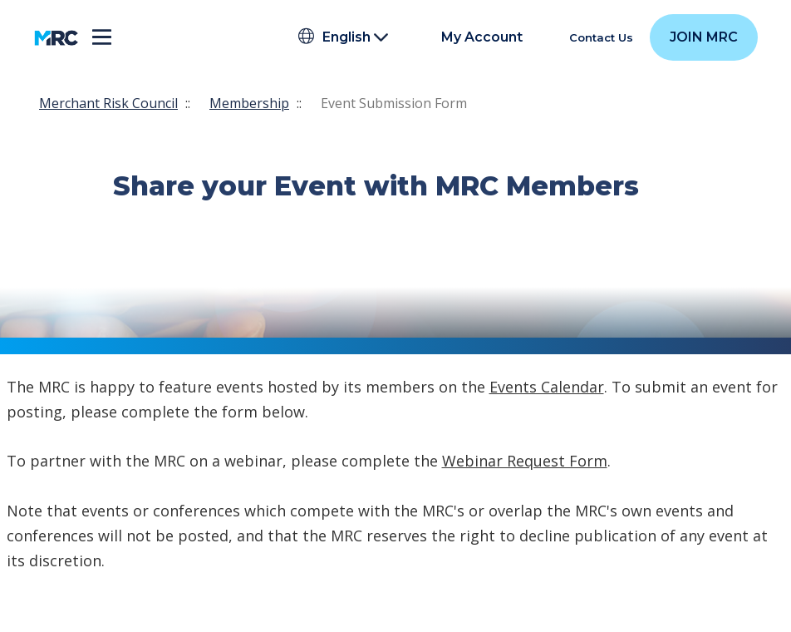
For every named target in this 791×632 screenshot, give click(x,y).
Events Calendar (546, 387)
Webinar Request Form (524, 461)
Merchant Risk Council (108, 103)
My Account (482, 37)
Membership (249, 103)
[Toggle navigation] (102, 38)
